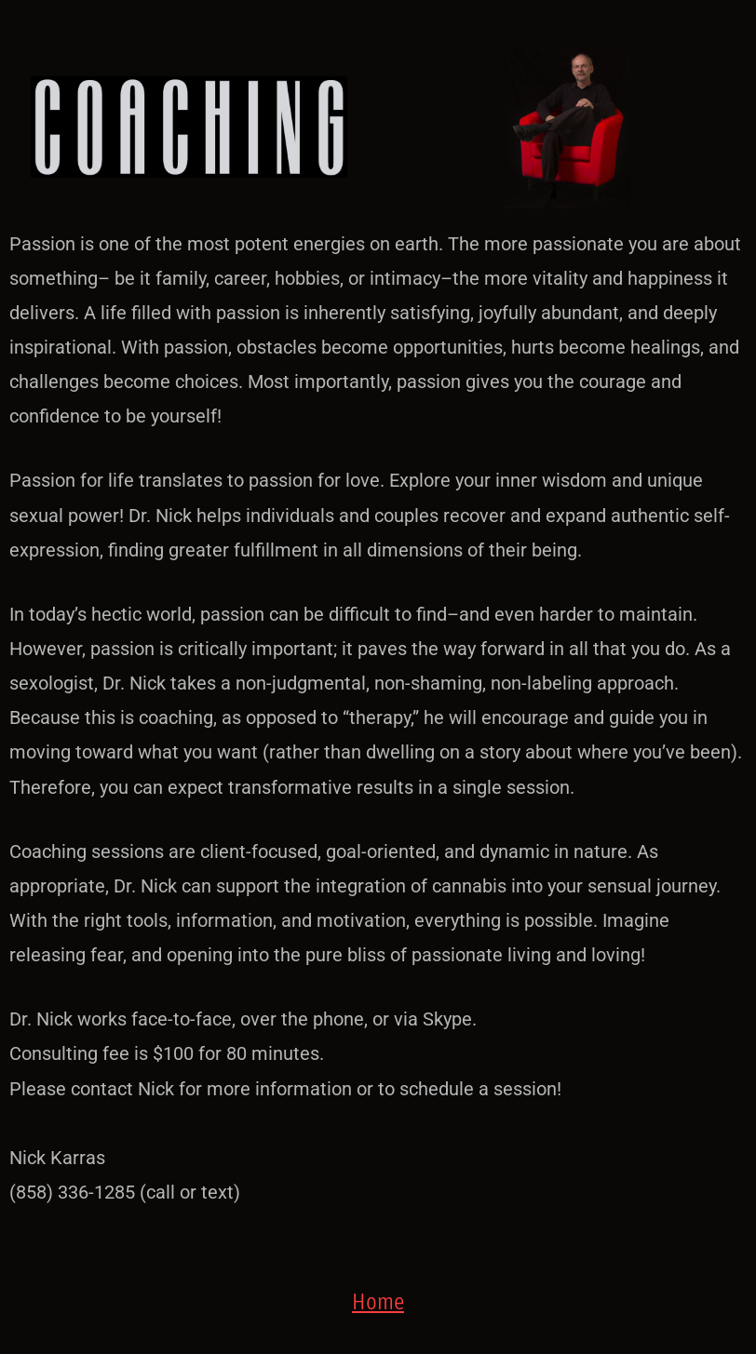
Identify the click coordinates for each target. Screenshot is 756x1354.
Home (378, 1301)
